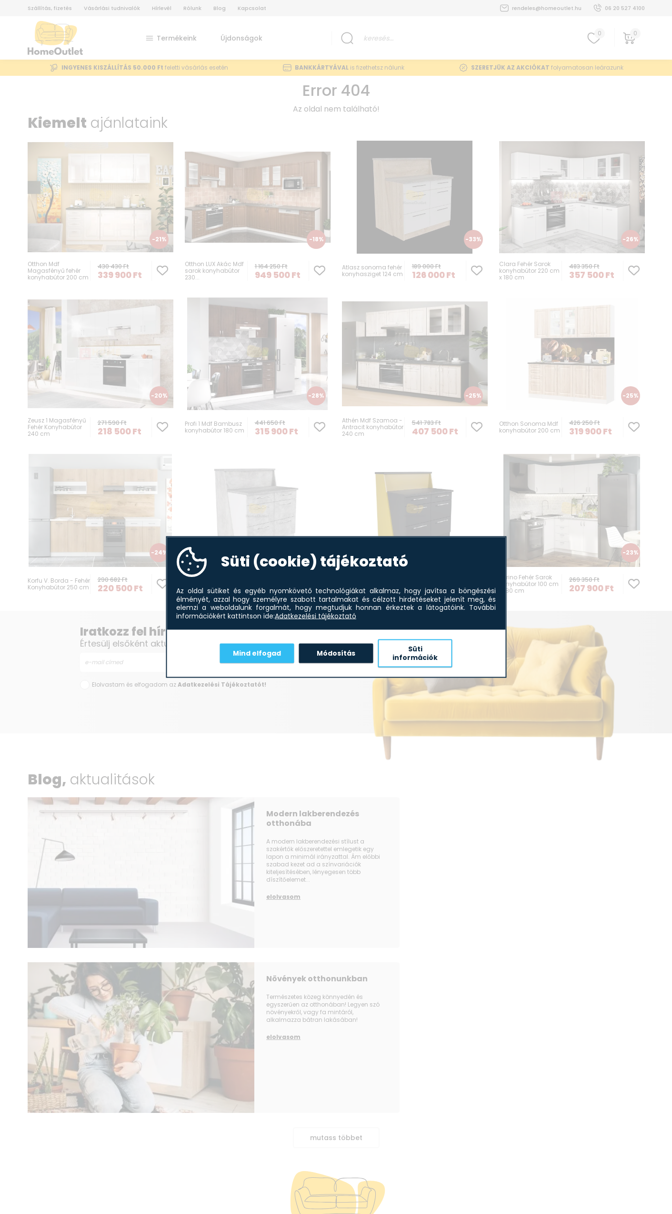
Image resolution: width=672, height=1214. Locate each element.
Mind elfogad (257, 653)
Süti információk (415, 653)
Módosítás (336, 653)
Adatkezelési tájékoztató (315, 616)
